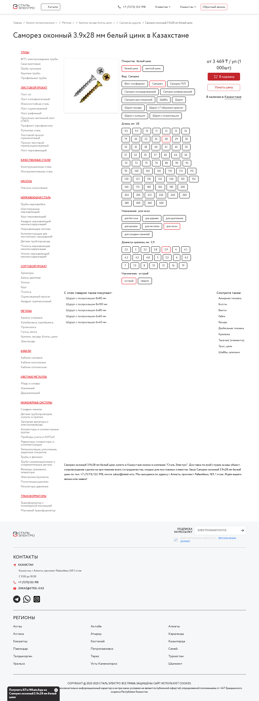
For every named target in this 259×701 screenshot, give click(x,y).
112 (181, 171)
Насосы (26, 181)
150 (183, 179)
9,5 (126, 131)
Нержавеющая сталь (36, 197)
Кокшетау (20, 641)
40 (155, 147)
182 (160, 187)
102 (148, 171)
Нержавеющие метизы (36, 229)
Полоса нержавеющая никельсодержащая (35, 248)
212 (150, 195)
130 (149, 179)
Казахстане (232, 97)
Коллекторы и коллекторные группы (40, 431)
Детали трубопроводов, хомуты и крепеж (36, 416)
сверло (145, 281)
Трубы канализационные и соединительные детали (38, 463)
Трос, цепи (225, 346)
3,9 (166, 249)
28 (166, 139)
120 (126, 179)
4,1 (185, 249)
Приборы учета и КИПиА (38, 437)
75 (146, 163)
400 (161, 203)
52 (135, 155)
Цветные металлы (34, 377)
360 (150, 203)
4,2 (126, 257)
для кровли (131, 226)
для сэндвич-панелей (137, 234)
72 (136, 163)
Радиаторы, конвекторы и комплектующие (37, 443)
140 (171, 179)
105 (159, 171)
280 (126, 203)
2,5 (126, 249)
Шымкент (175, 663)
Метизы (26, 311)
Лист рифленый (31, 113)
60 (165, 155)
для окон (172, 226)
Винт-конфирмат (134, 84)
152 (194, 179)
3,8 (155, 249)
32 (125, 147)
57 (155, 155)
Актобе (96, 626)
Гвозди (222, 322)
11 (156, 131)
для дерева (152, 218)
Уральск (19, 663)
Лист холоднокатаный (35, 99)
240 (173, 195)
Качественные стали (36, 160)
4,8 (148, 257)
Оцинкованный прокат (35, 296)
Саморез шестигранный (138, 100)
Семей (173, 648)
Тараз (95, 656)
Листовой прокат (34, 88)
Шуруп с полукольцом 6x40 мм (86, 322)
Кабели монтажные (33, 362)
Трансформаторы (33, 496)
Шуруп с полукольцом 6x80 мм (86, 310)
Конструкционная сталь (36, 166)
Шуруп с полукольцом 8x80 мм (86, 298)
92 (186, 163)
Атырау (96, 634)
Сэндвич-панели (31, 409)
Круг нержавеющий (33, 216)
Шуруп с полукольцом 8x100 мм (86, 304)
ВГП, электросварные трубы (39, 59)
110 (170, 171)
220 (161, 195)
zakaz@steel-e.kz (28, 588)
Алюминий (28, 388)
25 (156, 139)
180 (149, 187)
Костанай (98, 641)
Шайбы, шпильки (229, 352)
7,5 (134, 265)
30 (186, 139)
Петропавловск (102, 648)
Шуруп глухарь (133, 108)
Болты (222, 304)
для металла (152, 226)
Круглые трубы (30, 73)
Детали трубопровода (35, 241)
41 (166, 147)
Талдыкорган (22, 656)
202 (126, 195)
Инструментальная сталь (37, 171)
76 (156, 163)
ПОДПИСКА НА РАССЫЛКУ (183, 531)
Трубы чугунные (31, 68)
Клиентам (161, 7)
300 (138, 203)
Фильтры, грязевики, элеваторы (33, 471)
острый (128, 281)
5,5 (167, 257)
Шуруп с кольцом (134, 116)
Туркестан (176, 656)
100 (137, 171)
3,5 (145, 249)
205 (138, 195)
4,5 (137, 257)
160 (126, 187)
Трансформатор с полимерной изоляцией (36, 504)
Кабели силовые (32, 357)
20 (135, 139)
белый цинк (131, 68)
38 (145, 147)
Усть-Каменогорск (104, 663)
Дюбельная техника (231, 328)
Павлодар (20, 648)
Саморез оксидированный (140, 92)
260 (184, 195)
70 (125, 163)
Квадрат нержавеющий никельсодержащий (36, 223)
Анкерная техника (229, 298)
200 (183, 187)
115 (191, 171)
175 (138, 187)
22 (146, 139)
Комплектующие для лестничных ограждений (36, 235)
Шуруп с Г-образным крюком (166, 108)
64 (175, 155)
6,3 (186, 257)
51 (125, 155)
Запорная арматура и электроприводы (34, 423)
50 (186, 147)
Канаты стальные (32, 317)
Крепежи (224, 334)
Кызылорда (176, 641)
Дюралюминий (30, 393)
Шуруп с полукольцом (166, 116)
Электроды (28, 341)
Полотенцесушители (34, 481)
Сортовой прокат (34, 266)
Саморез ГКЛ (178, 84)
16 (185, 131)
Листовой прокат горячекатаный (32, 137)
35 (136, 147)
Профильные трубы (34, 78)
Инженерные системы (36, 403)
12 (166, 131)
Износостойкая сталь (35, 104)
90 (176, 163)
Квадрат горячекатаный (36, 301)
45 (176, 147)
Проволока (28, 327)
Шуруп (179, 100)
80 (166, 163)
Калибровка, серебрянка (37, 322)
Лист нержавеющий (34, 150)
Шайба (164, 100)
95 (125, 171)
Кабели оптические (34, 367)
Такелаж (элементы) (231, 340)
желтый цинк (153, 68)
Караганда (176, 634)
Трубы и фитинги (31, 457)
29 (176, 139)
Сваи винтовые (31, 64)
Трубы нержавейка (33, 204)
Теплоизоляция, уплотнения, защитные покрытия (39, 451)
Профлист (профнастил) (37, 125)
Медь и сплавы (30, 383)
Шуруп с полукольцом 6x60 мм (86, 316)
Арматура (27, 273)
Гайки (221, 316)
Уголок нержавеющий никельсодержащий (35, 255)
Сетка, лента (29, 332)
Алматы (174, 626)
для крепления (174, 218)
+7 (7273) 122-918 (134, 7)
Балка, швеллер (31, 277)
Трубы (25, 52)
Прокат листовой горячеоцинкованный (35, 144)
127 (138, 179)
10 (147, 131)
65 (186, 155)
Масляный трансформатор (38, 510)
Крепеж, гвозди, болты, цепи (39, 336)
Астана (18, 634)
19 (125, 139)
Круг (24, 287)
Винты (222, 310)
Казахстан (186, 7)
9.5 (136, 131)
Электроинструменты (35, 477)
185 (171, 187)
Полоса (26, 292)
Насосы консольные (34, 188)
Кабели (26, 351)
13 (176, 131)
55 (145, 155)
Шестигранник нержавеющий (30, 210)
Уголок (25, 282)
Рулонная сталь (31, 130)
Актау (17, 626)
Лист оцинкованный (34, 108)
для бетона (131, 218)
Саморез (157, 84)
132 (160, 179)
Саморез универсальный (177, 92)
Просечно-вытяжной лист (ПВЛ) (38, 120)
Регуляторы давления (34, 486)
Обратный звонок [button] (214, 7)
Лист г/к (26, 94)
